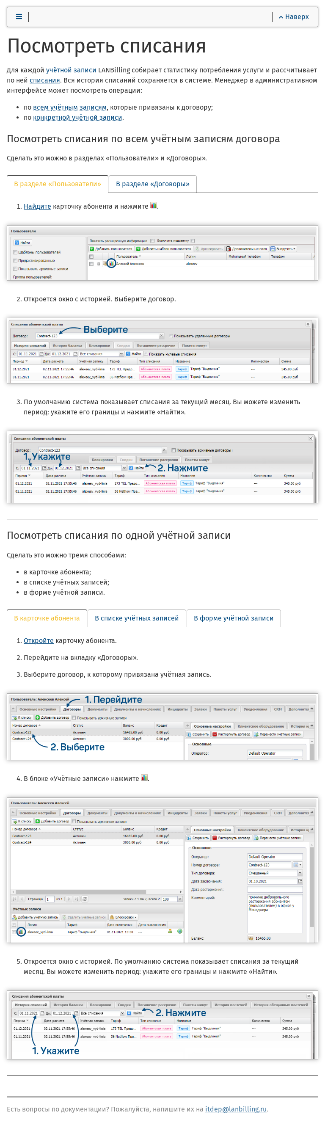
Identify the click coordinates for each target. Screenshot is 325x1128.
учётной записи (71, 70)
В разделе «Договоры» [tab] (153, 184)
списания (45, 80)
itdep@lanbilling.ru (236, 1109)
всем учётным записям (70, 107)
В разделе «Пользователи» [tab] (57, 184)
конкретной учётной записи (77, 117)
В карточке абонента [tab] (47, 618)
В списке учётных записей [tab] (137, 618)
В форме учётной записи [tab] (234, 618)
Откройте (39, 641)
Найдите (37, 206)
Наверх (294, 17)
